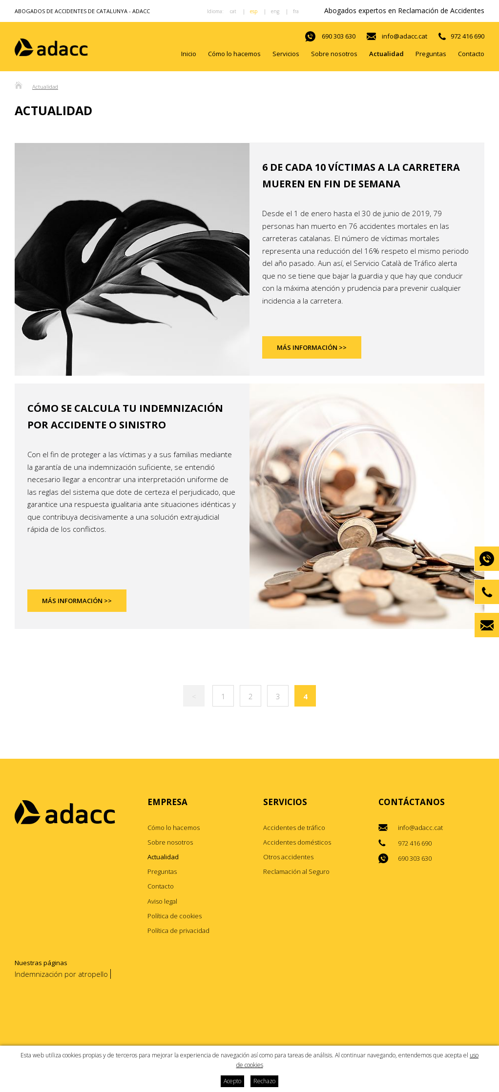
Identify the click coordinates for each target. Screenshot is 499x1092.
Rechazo (264, 1081)
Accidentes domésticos (297, 842)
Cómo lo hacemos (234, 53)
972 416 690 (467, 36)
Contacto (471, 53)
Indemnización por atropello (61, 974)
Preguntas (431, 53)
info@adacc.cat (404, 36)
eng (275, 11)
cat (233, 11)
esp (253, 11)
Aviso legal (162, 901)
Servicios (285, 53)
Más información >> (312, 348)
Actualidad (386, 53)
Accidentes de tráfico (294, 827)
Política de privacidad (178, 930)
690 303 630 (338, 36)
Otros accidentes (288, 857)
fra (296, 11)
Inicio (188, 53)
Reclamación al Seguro (296, 872)
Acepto (232, 1081)
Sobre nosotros (334, 53)
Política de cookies (174, 915)
